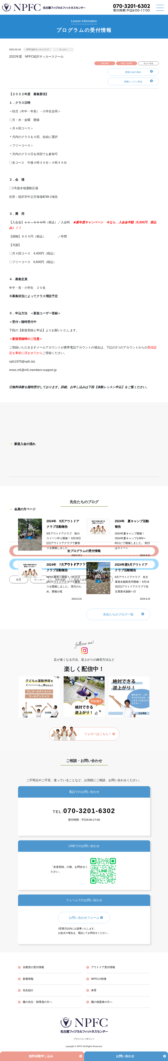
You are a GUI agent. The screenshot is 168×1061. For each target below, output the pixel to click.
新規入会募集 (126, 63)
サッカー (63, 49)
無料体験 (105, 63)
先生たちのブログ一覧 (118, 614)
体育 (93, 990)
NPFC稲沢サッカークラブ (37, 49)
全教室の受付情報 (33, 967)
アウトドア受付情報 (103, 967)
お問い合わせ (125, 1056)
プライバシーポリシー (84, 1039)
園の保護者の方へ (101, 1001)
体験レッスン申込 (133, 81)
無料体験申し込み (41, 1056)
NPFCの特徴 (98, 978)
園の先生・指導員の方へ (37, 1001)
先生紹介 (28, 990)
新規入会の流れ (133, 72)
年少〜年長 (148, 63)
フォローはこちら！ (99, 734)
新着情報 (28, 978)
